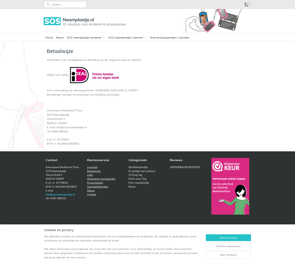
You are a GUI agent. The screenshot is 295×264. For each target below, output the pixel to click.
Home (49, 37)
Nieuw (60, 37)
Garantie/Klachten (97, 186)
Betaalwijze (94, 171)
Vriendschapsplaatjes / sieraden (170, 37)
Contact (91, 194)
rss (165, 227)
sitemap (159, 227)
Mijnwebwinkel (209, 227)
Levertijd (92, 167)
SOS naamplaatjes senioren (127, 37)
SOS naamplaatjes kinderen (86, 37)
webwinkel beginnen (179, 227)
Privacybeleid (95, 182)
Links (90, 174)
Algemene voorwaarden (101, 178)
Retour (91, 190)
